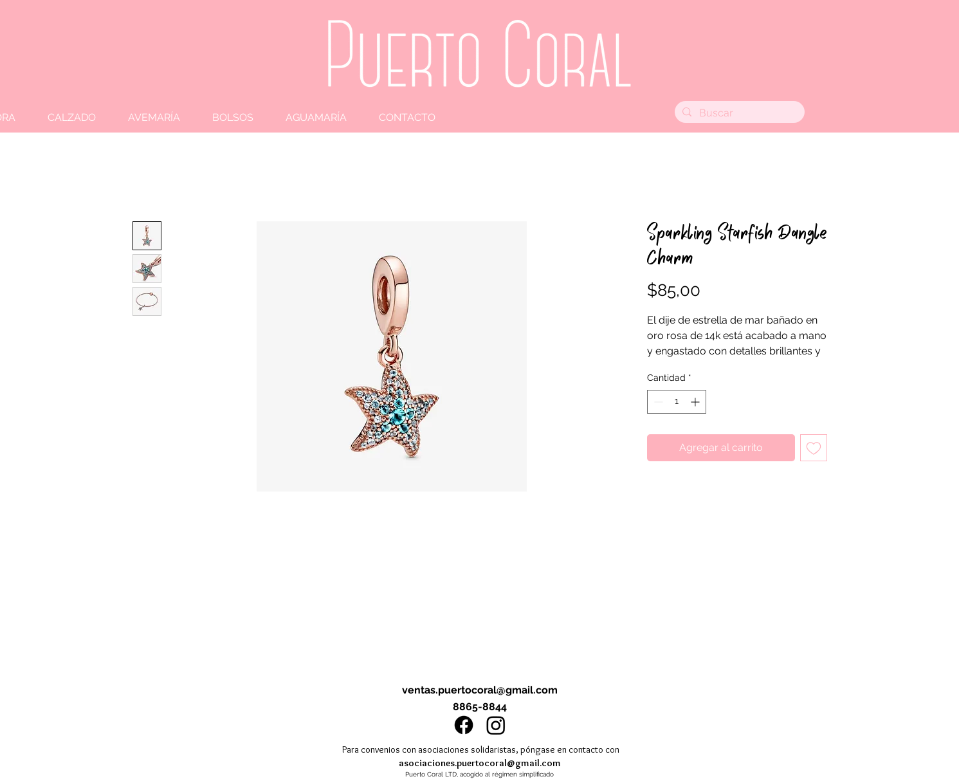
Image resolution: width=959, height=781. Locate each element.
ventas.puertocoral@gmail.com (480, 690)
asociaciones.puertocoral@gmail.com (480, 763)
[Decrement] (657, 401)
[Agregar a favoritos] (813, 447)
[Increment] (696, 401)
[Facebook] (464, 725)
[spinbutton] (676, 401)
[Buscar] (738, 113)
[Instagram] (496, 725)
